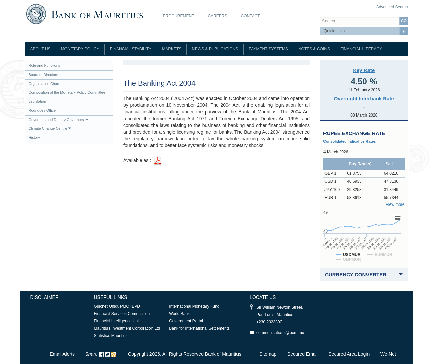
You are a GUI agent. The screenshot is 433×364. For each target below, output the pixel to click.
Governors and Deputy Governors (58, 120)
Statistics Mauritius (111, 335)
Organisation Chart (44, 84)
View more (395, 204)
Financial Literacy (361, 49)
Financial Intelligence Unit (117, 321)
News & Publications (215, 49)
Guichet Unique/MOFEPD (117, 306)
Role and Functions (44, 65)
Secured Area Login (349, 354)
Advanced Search (392, 7)
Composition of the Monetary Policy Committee (67, 92)
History (34, 137)
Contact (250, 16)
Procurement (178, 16)
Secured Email (302, 354)
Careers (217, 16)
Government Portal (186, 321)
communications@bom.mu (280, 332)
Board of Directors (43, 75)
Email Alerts (62, 354)
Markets (171, 49)
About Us (40, 49)
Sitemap (268, 354)
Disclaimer (44, 297)
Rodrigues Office (42, 110)
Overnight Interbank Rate (364, 98)
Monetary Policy (80, 49)
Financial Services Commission (122, 313)
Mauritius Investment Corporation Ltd (127, 328)
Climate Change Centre (50, 128)
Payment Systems (268, 49)
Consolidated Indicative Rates (349, 141)
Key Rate (364, 70)
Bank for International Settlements (199, 328)
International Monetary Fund (194, 306)
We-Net (388, 354)
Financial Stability (131, 49)
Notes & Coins (314, 49)
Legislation (37, 101)
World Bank (179, 313)
